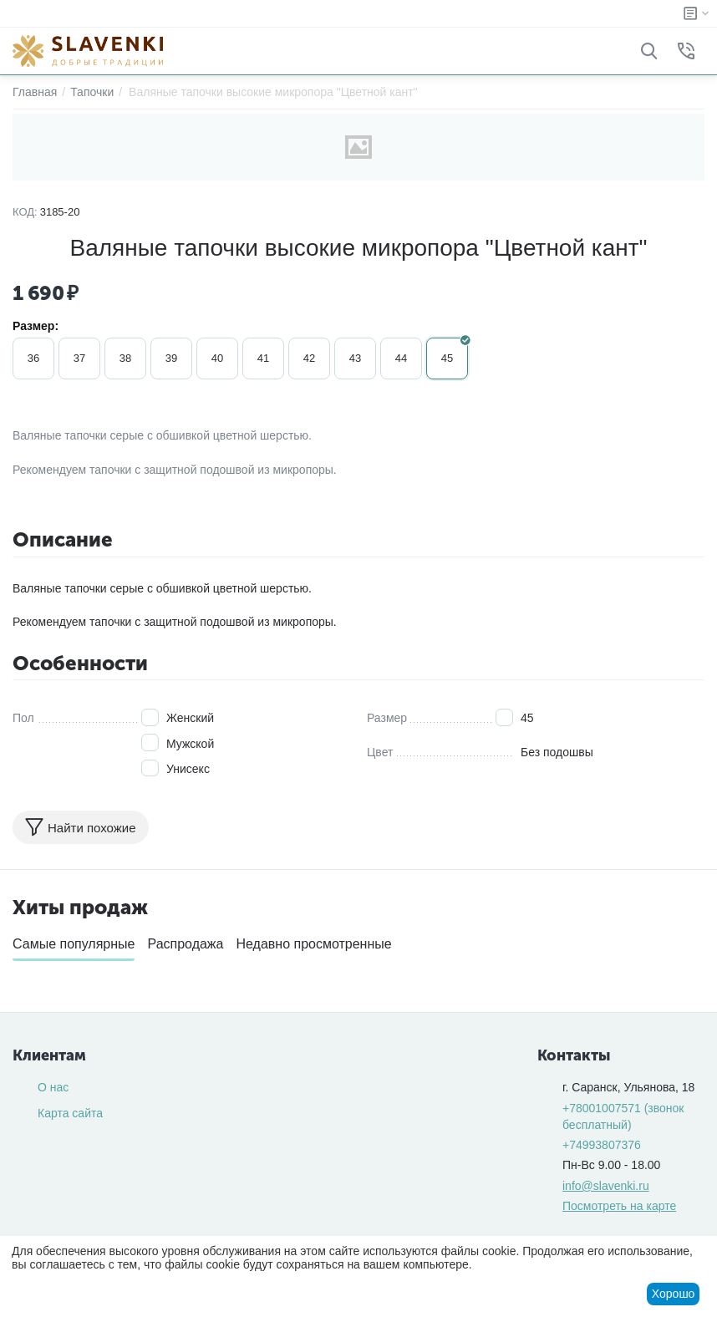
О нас (53, 1087)
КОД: (25, 212)
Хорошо (673, 1293)
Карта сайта (70, 1113)
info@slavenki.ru (605, 1185)
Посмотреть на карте (619, 1206)
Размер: (35, 326)
